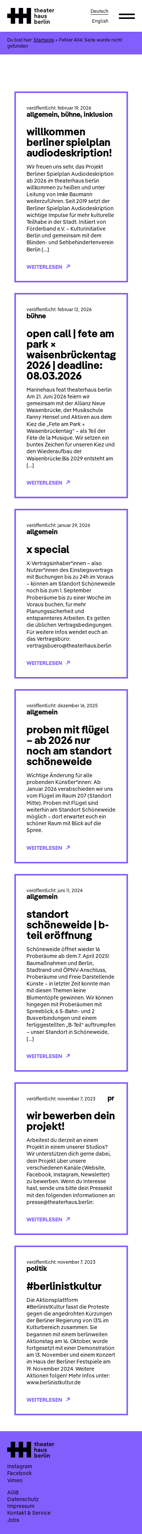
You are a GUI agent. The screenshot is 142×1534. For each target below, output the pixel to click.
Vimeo (15, 1480)
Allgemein (42, 114)
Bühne (70, 114)
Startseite (44, 40)
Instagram (19, 1466)
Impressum (20, 1506)
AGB (13, 1492)
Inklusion (98, 114)
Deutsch (99, 11)
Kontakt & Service (29, 1512)
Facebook (19, 1473)
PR (111, 1097)
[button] (127, 15)
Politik (37, 1268)
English (100, 21)
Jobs (13, 1520)
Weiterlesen (48, 266)
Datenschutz (23, 1499)
